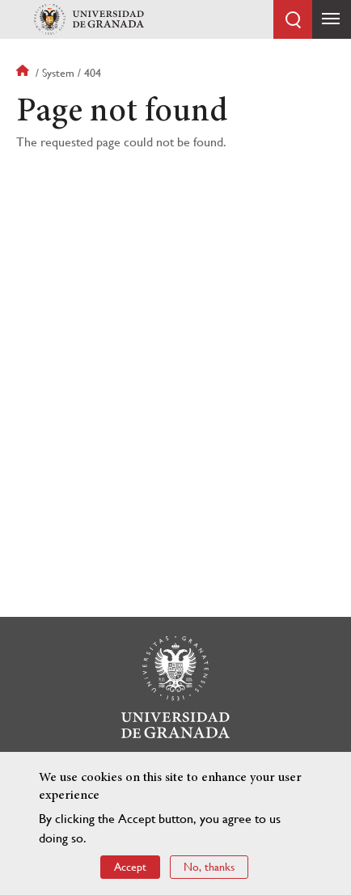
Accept (130, 866)
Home (24, 73)
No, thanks (209, 866)
